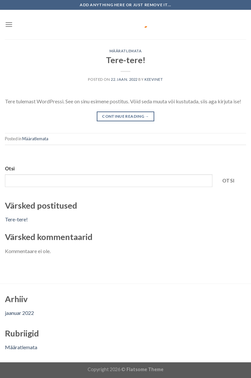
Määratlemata (125, 51)
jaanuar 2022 (19, 313)
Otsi (10, 168)
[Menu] (9, 24)
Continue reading (125, 116)
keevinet (153, 79)
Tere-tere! (125, 60)
